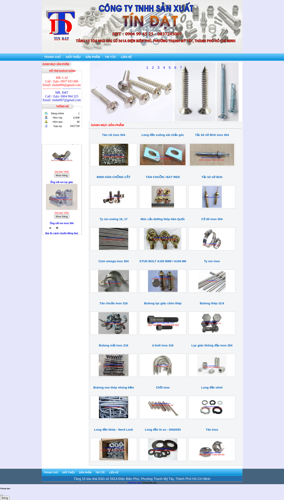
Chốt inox (163, 387)
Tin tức (110, 57)
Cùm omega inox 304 (114, 261)
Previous (94, 92)
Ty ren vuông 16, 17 (114, 219)
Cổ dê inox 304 (212, 219)
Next (233, 92)
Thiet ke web (134, 482)
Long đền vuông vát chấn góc (162, 135)
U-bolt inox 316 (163, 345)
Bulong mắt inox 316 (113, 345)
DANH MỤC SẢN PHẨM (56, 64)
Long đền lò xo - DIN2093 (163, 429)
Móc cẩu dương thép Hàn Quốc (162, 219)
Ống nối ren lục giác (61, 183)
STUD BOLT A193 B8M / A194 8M (162, 261)
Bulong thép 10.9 (212, 303)
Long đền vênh (212, 387)
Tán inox (212, 429)
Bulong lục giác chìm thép (163, 303)
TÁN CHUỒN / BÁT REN (163, 177)
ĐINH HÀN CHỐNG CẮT (113, 177)
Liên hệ (126, 57)
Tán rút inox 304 (113, 135)
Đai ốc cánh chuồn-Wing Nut (61, 144)
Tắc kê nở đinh (212, 177)
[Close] (1, 495)
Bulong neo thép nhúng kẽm (113, 387)
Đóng (5, 497)
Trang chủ (52, 57)
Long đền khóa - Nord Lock (113, 429)
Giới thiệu (73, 57)
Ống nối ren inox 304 (61, 224)
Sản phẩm (93, 57)
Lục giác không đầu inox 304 (212, 345)
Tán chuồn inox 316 (114, 303)
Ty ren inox (212, 261)
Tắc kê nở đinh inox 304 (212, 135)
